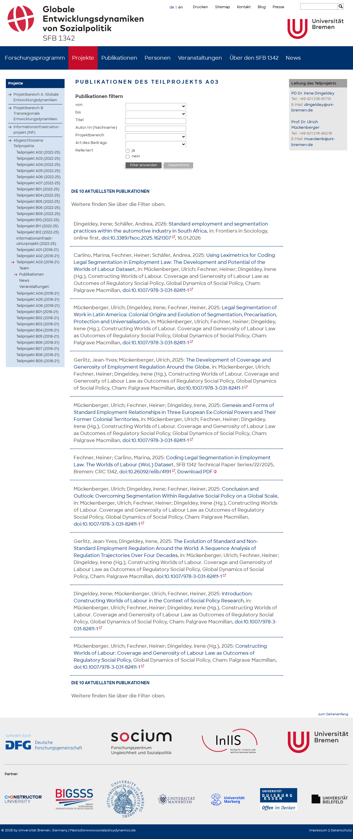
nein (136, 156)
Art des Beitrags (91, 142)
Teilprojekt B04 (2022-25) (38, 195)
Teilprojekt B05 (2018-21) (37, 336)
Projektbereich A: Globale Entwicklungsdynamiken (36, 97)
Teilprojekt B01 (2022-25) (37, 189)
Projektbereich (89, 135)
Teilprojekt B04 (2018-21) (37, 330)
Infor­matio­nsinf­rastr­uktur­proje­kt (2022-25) (36, 241)
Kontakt (244, 7)
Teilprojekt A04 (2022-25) (38, 164)
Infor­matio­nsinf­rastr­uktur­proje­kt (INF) (36, 130)
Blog (262, 7)
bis (78, 112)
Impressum (318, 830)
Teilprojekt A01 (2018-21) (37, 249)
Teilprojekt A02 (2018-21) (37, 256)
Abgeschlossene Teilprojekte (28, 143)
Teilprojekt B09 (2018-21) (37, 361)
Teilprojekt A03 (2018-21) (37, 262)
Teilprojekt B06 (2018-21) (37, 342)
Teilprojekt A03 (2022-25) (38, 158)
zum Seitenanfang (333, 714)
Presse (278, 7)
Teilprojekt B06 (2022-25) (38, 207)
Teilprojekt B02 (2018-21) (37, 318)
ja (133, 150)
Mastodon (78, 830)
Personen (158, 57)
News (293, 57)
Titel (79, 119)
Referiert (84, 150)
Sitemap (222, 7)
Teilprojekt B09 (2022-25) (38, 214)
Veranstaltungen (200, 57)
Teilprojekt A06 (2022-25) (38, 177)
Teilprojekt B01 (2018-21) (37, 312)
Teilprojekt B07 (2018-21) (37, 348)
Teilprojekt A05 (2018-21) (37, 299)
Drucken (200, 7)
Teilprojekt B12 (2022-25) (37, 232)
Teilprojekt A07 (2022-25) (38, 183)
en (180, 7)
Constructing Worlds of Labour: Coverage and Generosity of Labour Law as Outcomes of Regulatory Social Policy (170, 653)
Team (24, 268)
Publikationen (119, 57)
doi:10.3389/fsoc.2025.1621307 (136, 238)
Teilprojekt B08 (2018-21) (37, 355)
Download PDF (195, 472)
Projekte (83, 57)
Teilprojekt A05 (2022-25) (38, 171)
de (171, 7)
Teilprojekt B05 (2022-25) (38, 201)
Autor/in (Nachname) (96, 127)
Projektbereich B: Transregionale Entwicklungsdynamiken (35, 113)
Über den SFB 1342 (254, 57)
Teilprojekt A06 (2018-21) (38, 305)
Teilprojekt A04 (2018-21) (37, 293)
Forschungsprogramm (35, 57)
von (78, 104)
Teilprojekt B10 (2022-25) (37, 220)
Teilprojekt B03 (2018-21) (37, 324)
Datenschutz (341, 830)
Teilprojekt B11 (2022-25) (37, 226)
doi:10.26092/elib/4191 (145, 472)
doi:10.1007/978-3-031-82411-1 (155, 290)
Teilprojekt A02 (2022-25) (38, 152)
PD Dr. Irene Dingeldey (313, 93)
